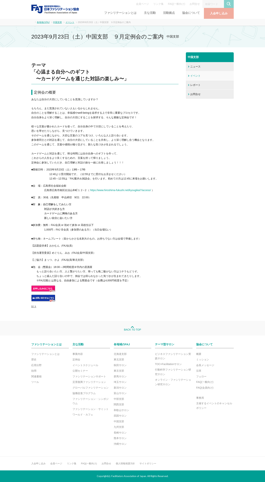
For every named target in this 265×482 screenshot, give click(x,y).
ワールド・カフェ (83, 414)
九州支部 (119, 426)
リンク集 (158, 3)
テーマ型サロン (164, 344)
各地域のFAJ (43, 22)
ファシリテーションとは (120, 12)
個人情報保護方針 (125, 463)
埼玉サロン (120, 381)
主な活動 (150, 12)
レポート (195, 84)
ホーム (32, 22)
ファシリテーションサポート (89, 376)
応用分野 (36, 365)
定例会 (76, 359)
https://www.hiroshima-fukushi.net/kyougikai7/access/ (120, 190)
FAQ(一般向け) (176, 3)
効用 (33, 370)
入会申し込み (219, 13)
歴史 (33, 359)
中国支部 (57, 22)
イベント (70, 22)
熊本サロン (120, 438)
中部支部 (119, 398)
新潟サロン (120, 387)
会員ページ (142, 3)
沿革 (198, 370)
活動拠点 (169, 12)
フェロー (201, 376)
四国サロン (120, 415)
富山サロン (120, 393)
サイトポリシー (147, 463)
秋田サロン (120, 365)
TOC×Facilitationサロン (168, 364)
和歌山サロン (121, 410)
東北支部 (119, 359)
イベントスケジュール (85, 365)
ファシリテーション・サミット (91, 409)
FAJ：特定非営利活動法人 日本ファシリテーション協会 (55, 9)
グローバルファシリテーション (91, 387)
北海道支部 (120, 353)
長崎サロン (120, 432)
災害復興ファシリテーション (89, 381)
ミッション (202, 359)
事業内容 (78, 353)
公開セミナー (80, 370)
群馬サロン (120, 376)
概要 (198, 353)
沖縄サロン (120, 443)
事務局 (200, 397)
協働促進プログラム (84, 393)
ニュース (195, 66)
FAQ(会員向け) (204, 387)
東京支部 (119, 370)
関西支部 (119, 404)
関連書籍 (36, 376)
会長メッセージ (205, 365)
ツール (35, 381)
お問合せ (195, 3)
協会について (191, 12)
